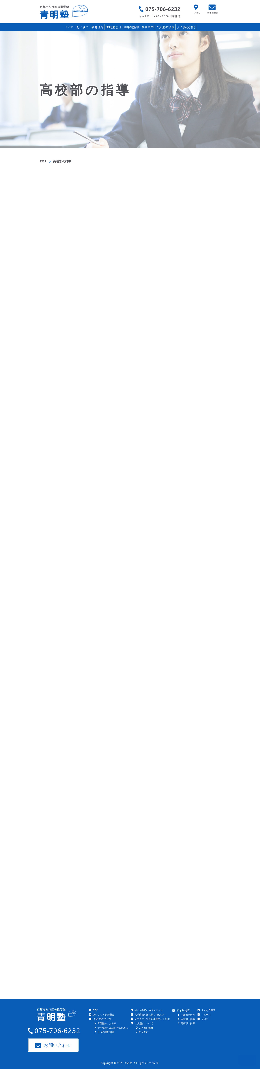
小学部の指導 (188, 1015)
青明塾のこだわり (107, 1023)
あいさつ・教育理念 (90, 27)
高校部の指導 (188, 1023)
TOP (43, 161)
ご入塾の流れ (165, 27)
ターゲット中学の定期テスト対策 (152, 1018)
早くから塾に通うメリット (149, 1010)
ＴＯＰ (69, 27)
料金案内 (148, 27)
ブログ (204, 1018)
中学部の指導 (188, 1019)
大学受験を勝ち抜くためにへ (150, 1014)
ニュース (206, 1014)
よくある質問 (186, 27)
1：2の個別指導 (106, 1031)
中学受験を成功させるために (113, 1027)
